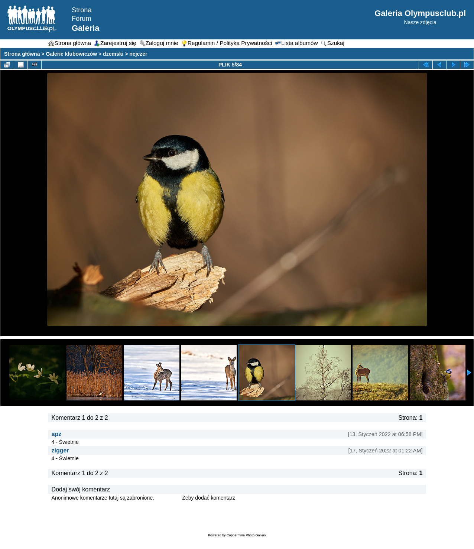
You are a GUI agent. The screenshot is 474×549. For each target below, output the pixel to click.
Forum (81, 18)
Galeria (86, 28)
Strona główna (22, 54)
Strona (82, 10)
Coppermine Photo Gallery (246, 535)
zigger (60, 450)
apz (57, 434)
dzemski (113, 54)
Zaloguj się (168, 498)
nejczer (138, 54)
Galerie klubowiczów (71, 54)
